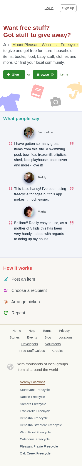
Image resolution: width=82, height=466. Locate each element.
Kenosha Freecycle (34, 418)
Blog (48, 337)
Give (14, 74)
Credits (57, 350)
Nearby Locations (32, 382)
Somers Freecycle (33, 404)
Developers (29, 344)
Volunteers (53, 344)
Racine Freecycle (32, 397)
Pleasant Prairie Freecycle (39, 446)
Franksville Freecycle (35, 411)
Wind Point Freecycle (35, 432)
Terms (47, 330)
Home (16, 330)
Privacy (64, 330)
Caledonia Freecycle (35, 439)
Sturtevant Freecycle (35, 390)
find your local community (42, 62)
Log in (49, 8)
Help (31, 330)
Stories (15, 337)
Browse (45, 74)
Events (32, 337)
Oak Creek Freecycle (35, 453)
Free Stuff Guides (32, 350)
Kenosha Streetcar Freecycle (41, 425)
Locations (65, 337)
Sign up (68, 8)
